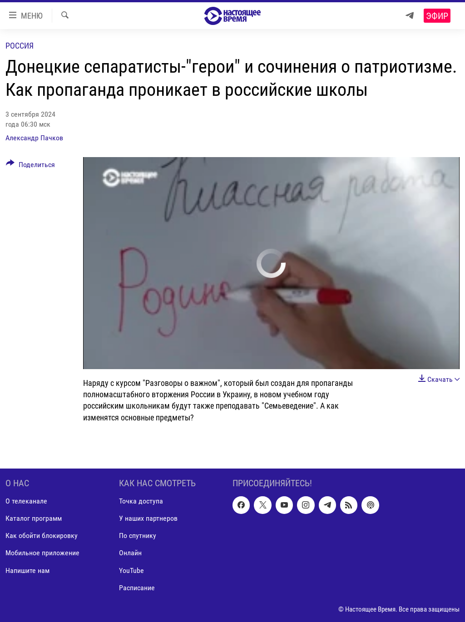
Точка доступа (141, 501)
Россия (19, 45)
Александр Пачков (34, 137)
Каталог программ (33, 518)
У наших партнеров (148, 518)
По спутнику (137, 535)
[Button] (30, 166)
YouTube (131, 570)
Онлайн (130, 552)
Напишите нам (27, 570)
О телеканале (26, 501)
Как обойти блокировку (41, 535)
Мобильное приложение (42, 552)
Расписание (137, 587)
